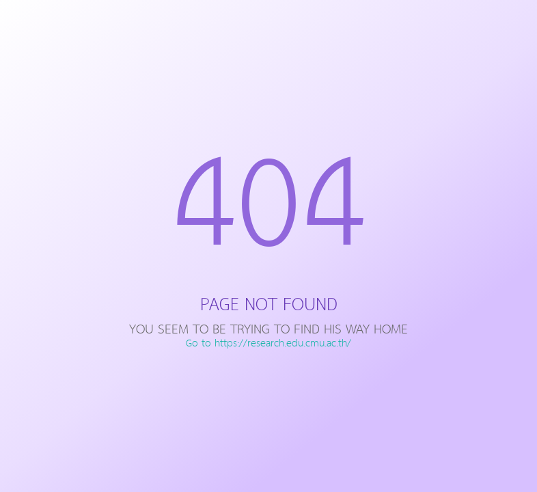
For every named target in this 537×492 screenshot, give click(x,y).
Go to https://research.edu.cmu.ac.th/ (268, 343)
